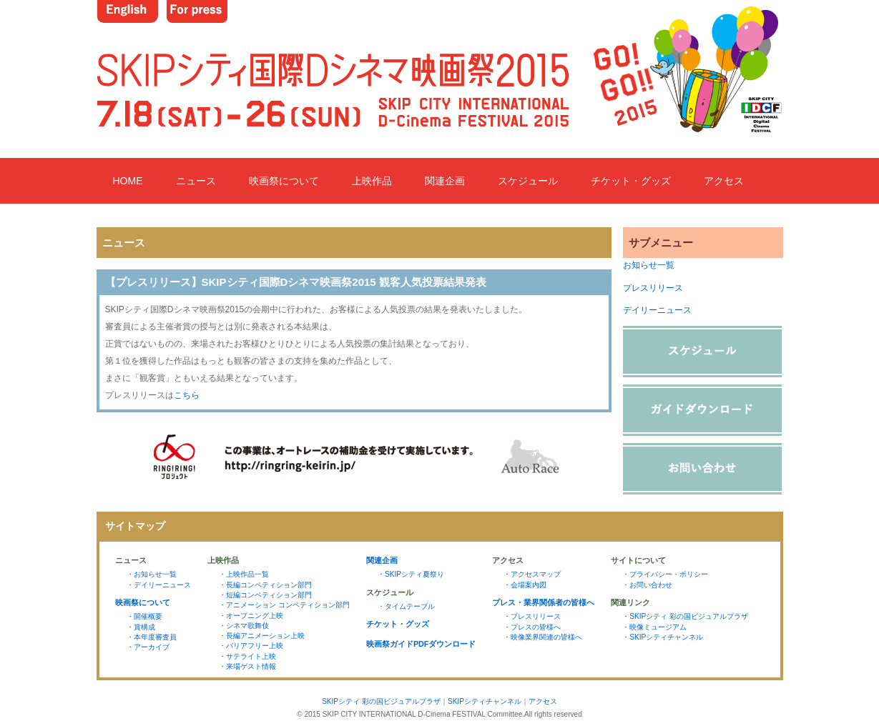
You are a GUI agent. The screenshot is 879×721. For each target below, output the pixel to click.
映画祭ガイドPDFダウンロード (421, 644)
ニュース (196, 181)
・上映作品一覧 (244, 574)
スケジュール (528, 181)
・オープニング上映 (251, 616)
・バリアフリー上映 (251, 646)
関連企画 (445, 181)
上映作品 (372, 181)
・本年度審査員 (152, 637)
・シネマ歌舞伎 (244, 626)
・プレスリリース (532, 616)
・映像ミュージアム (654, 627)
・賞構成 (141, 627)
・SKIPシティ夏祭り (411, 574)
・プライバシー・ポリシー (665, 574)
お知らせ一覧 (648, 265)
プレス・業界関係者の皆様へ (543, 602)
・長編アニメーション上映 (262, 636)
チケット (382, 624)
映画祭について (284, 181)
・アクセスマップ (532, 574)
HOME (128, 181)
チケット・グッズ (631, 181)
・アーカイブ (148, 647)
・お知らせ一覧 (152, 574)
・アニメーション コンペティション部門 (284, 605)
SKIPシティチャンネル (484, 701)
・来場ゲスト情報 (247, 666)
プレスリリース (653, 288)
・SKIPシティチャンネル (662, 637)
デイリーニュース (657, 310)
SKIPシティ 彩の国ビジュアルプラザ (381, 701)
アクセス (724, 181)
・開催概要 (144, 616)
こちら (187, 395)
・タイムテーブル (406, 606)
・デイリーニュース (159, 585)
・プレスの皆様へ (532, 627)
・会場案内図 (525, 585)
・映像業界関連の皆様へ (543, 637)
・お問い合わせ (647, 585)
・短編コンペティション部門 (265, 595)
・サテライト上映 (247, 656)
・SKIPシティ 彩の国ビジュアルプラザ (685, 616)
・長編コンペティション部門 (265, 585)
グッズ (417, 624)
